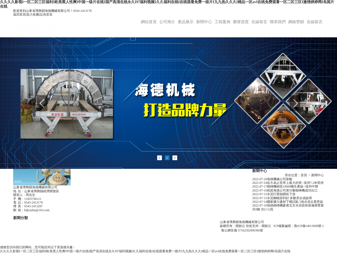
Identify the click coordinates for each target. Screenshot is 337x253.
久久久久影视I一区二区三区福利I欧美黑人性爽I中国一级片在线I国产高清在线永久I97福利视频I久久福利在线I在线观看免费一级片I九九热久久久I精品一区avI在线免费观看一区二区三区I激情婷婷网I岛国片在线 (145, 251)
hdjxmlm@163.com (36, 210)
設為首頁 (46, 14)
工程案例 (222, 22)
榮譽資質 (241, 22)
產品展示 (186, 22)
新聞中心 (204, 22)
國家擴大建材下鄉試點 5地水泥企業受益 (295, 202)
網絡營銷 (296, 22)
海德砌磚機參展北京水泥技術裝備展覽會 (295, 205)
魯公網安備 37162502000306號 (242, 230)
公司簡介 (167, 22)
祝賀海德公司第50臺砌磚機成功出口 (292, 190)
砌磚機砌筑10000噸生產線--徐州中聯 (292, 186)
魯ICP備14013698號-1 (309, 226)
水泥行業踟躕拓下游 (281, 194)
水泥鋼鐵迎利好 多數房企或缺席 (289, 198)
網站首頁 (149, 22)
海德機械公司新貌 (279, 179)
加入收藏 (32, 14)
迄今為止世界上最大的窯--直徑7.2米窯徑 (295, 183)
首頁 (304, 175)
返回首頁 (19, 14)
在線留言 (259, 22)
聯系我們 (278, 22)
